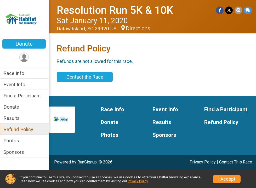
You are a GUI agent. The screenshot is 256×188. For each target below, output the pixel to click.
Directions (139, 28)
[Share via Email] (238, 10)
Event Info (15, 84)
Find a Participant (23, 95)
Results (12, 118)
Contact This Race (235, 162)
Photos (12, 140)
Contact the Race (85, 77)
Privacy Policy (203, 162)
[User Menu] (25, 57)
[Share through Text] (248, 10)
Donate (24, 44)
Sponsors (14, 152)
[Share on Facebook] (220, 10)
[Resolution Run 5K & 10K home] (24, 20)
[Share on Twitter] (229, 10)
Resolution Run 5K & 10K (116, 10)
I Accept (226, 179)
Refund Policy (19, 129)
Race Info (14, 73)
